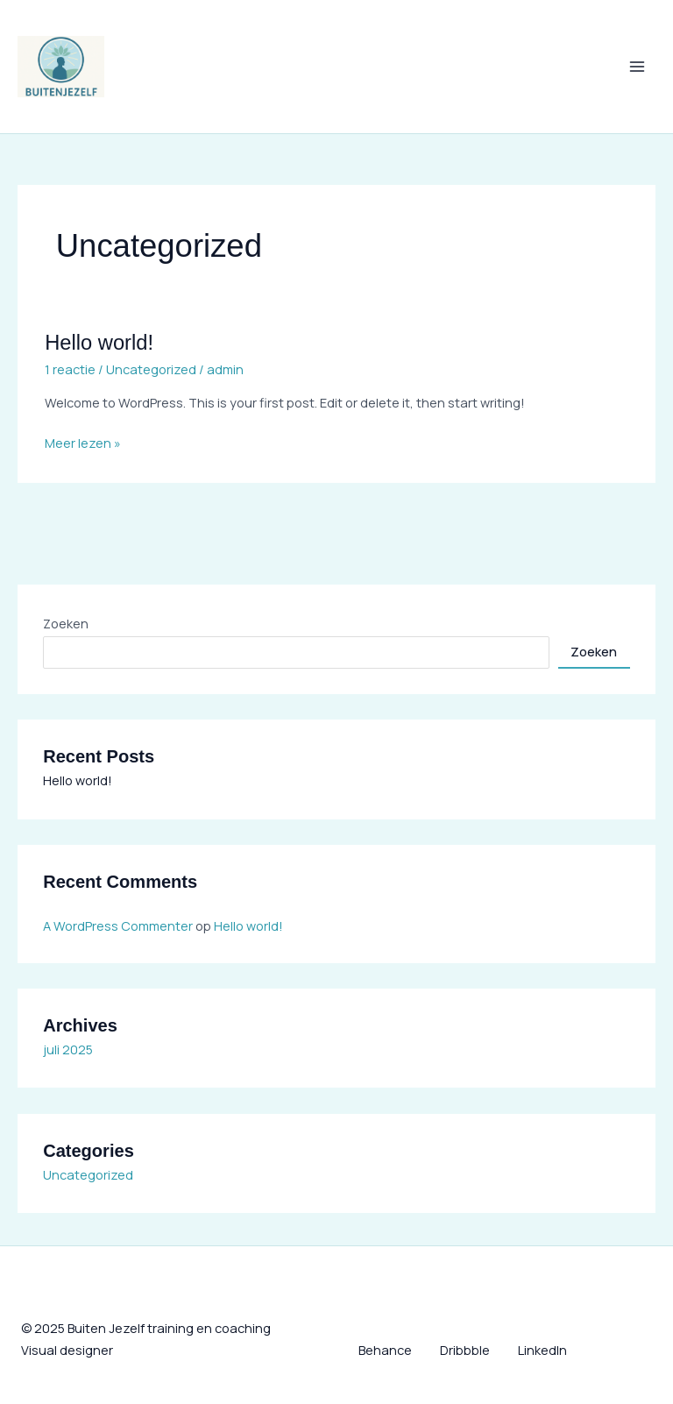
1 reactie (70, 369)
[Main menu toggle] (637, 66)
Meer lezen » (83, 441)
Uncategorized (151, 369)
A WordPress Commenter (118, 925)
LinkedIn (542, 1349)
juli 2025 (68, 1049)
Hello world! (99, 342)
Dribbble (465, 1349)
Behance (385, 1349)
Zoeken (66, 623)
